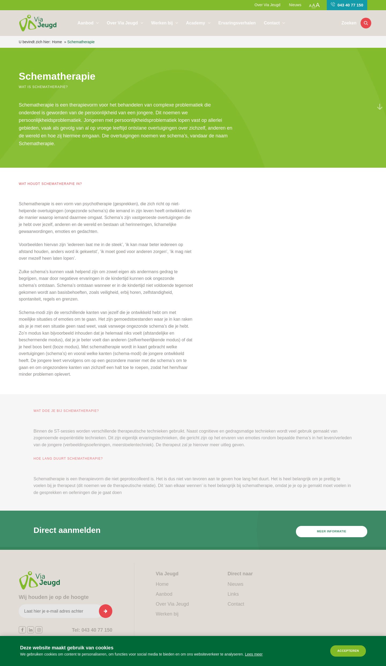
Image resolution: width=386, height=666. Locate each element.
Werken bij (162, 23)
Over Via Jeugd (267, 5)
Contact (272, 23)
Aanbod (86, 23)
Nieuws (295, 5)
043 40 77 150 (347, 4)
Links (233, 594)
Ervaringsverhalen (237, 23)
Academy (196, 23)
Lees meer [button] (254, 654)
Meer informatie (331, 535)
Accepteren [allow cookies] (348, 650)
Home (57, 42)
